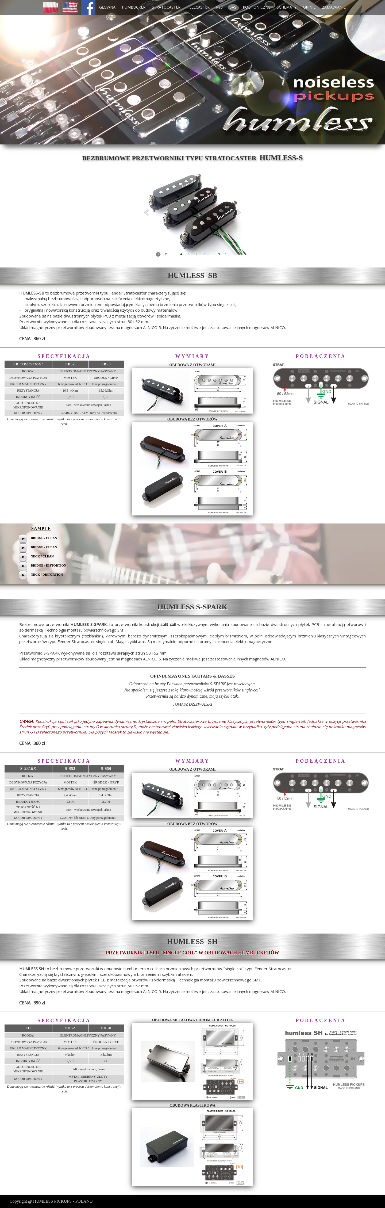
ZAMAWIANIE (334, 7)
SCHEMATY (287, 7)
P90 (219, 7)
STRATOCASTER (166, 7)
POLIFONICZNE (256, 7)
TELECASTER (198, 7)
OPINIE (309, 7)
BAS (232, 7)
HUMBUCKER (133, 7)
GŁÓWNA (107, 7)
